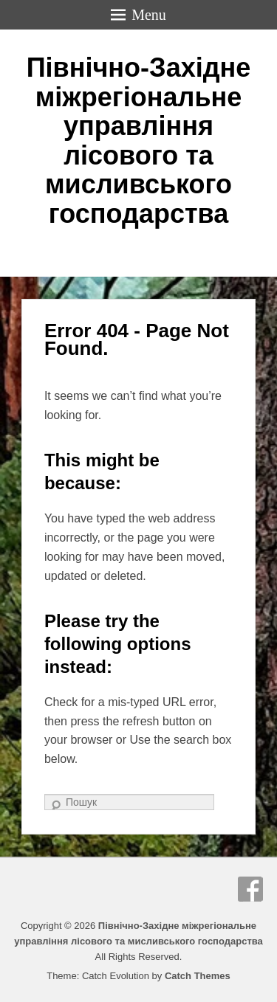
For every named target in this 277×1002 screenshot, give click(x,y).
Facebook (250, 889)
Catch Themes (197, 975)
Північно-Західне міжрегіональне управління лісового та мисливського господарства (139, 140)
